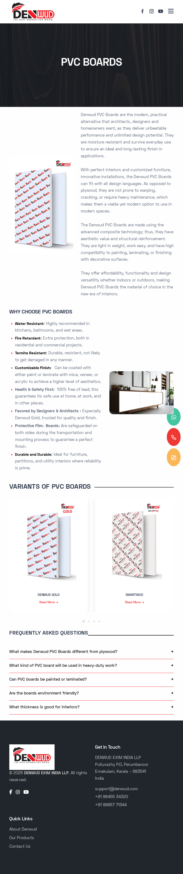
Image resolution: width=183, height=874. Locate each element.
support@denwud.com (116, 789)
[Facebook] (10, 793)
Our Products (21, 838)
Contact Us (19, 847)
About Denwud (23, 830)
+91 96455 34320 (111, 797)
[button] (83, 621)
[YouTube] (26, 793)
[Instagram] (18, 793)
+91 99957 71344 (111, 805)
